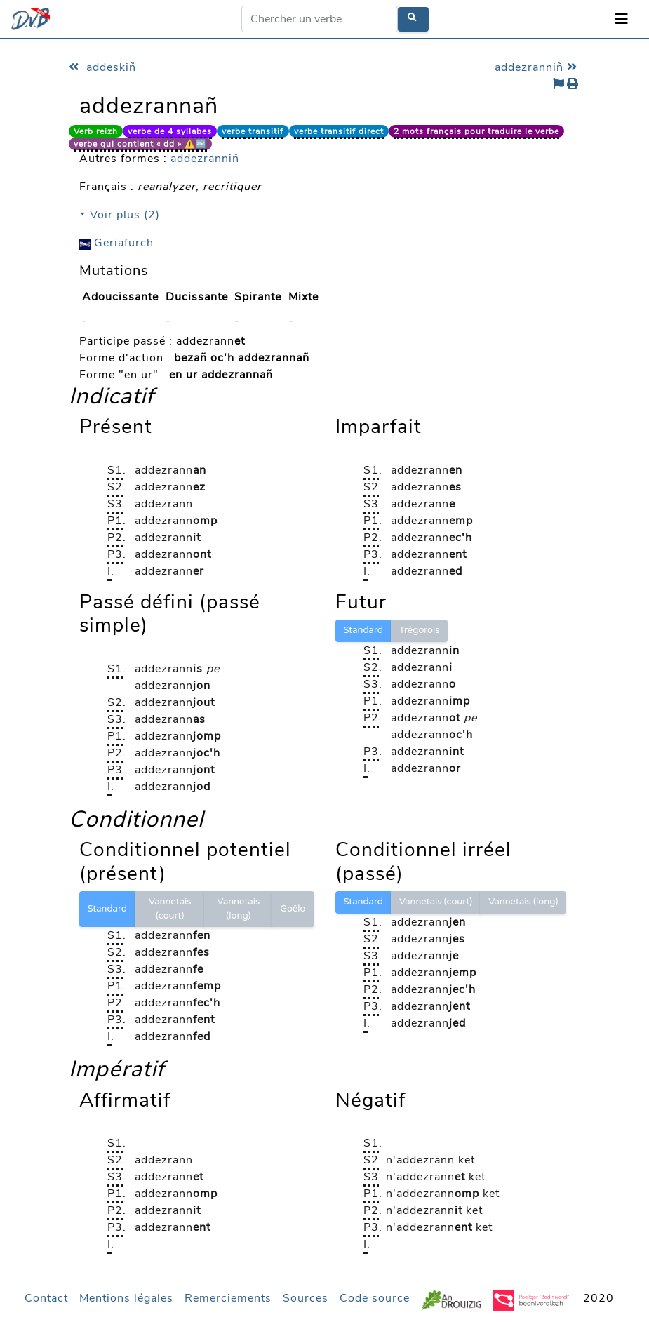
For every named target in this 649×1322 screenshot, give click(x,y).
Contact (46, 1298)
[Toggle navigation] (621, 19)
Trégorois (419, 630)
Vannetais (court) (170, 908)
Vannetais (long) (239, 908)
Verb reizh (96, 131)
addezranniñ (538, 67)
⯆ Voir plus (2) (119, 214)
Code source (375, 1298)
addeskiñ (102, 67)
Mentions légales (126, 1298)
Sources (305, 1298)
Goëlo (292, 908)
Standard (363, 630)
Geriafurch (116, 243)
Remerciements (228, 1298)
